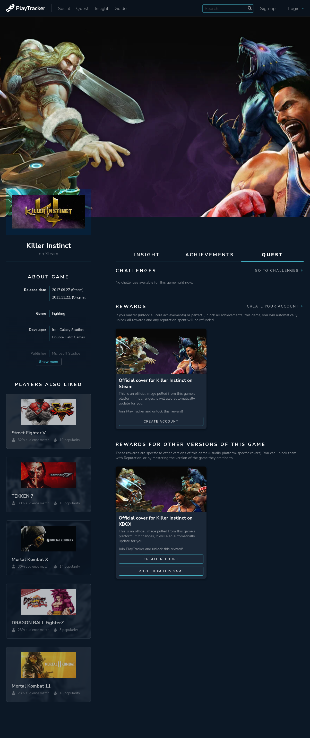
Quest (82, 8)
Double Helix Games (68, 337)
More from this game (161, 571)
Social (64, 8)
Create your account (275, 306)
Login (296, 8)
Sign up (267, 8)
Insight (101, 8)
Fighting (58, 313)
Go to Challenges (279, 270)
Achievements (209, 255)
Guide (120, 8)
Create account (161, 421)
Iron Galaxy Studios (68, 329)
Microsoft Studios (66, 353)
